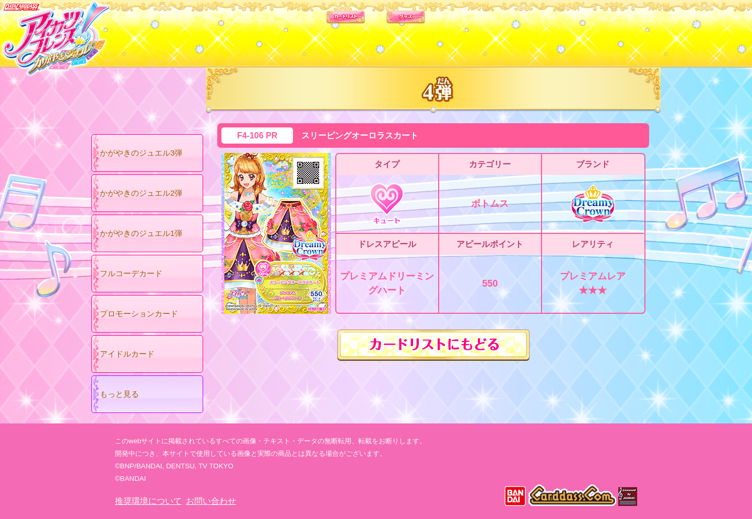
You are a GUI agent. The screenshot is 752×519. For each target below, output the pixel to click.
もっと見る (119, 394)
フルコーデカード (131, 273)
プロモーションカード (139, 313)
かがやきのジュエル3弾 (141, 152)
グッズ (442, 30)
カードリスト (309, 30)
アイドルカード (127, 353)
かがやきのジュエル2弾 (141, 192)
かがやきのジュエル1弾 (141, 233)
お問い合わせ (211, 501)
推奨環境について (148, 501)
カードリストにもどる (433, 345)
